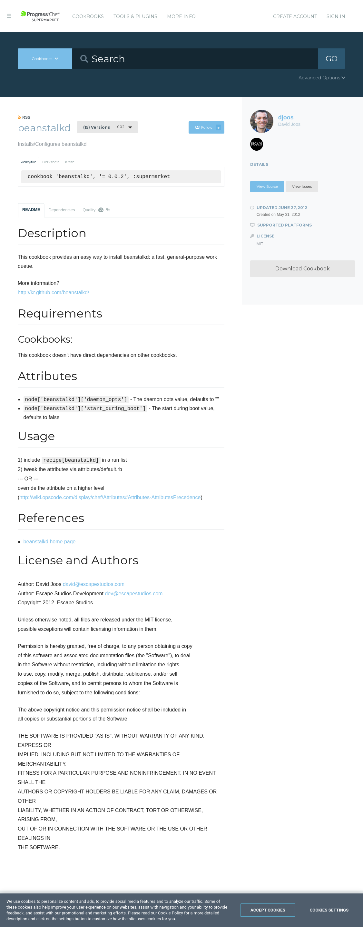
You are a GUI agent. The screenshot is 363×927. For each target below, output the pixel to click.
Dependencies (61, 209)
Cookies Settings (329, 915)
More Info (181, 16)
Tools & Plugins (135, 16)
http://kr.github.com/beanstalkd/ (53, 292)
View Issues (302, 186)
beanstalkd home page (50, 541)
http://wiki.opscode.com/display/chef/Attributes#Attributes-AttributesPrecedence (110, 497)
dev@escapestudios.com (133, 593)
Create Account (295, 16)
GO (332, 58)
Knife (69, 162)
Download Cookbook (302, 269)
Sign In (336, 16)
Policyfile (28, 162)
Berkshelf (50, 162)
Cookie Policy (170, 918)
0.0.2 (103, 127)
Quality (96, 209)
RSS (24, 117)
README (31, 209)
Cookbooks (88, 16)
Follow (208, 127)
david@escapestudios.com (93, 584)
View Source (267, 186)
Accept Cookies (267, 915)
